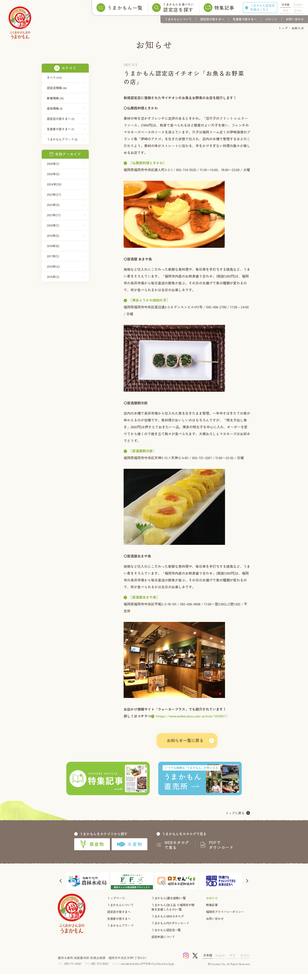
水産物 (129, 844)
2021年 (54, 215)
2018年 (53, 246)
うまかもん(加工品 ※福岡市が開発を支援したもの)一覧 (172, 907)
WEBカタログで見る (176, 845)
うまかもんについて (178, 19)
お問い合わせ (295, 19)
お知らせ (271, 19)
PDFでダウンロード (221, 845)
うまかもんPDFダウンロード (170, 923)
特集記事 (212, 905)
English (298, 4)
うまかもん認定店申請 (262, 7)
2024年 (54, 184)
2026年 (53, 163)
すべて (54, 77)
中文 (285, 10)
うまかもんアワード (62, 139)
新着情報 (55, 98)
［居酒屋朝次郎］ (142, 450)
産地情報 (55, 108)
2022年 (53, 205)
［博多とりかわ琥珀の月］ (149, 300)
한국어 (298, 10)
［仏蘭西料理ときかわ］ (147, 162)
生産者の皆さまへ (245, 19)
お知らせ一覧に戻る (185, 740)
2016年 (53, 266)
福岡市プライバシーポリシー (225, 912)
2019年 (53, 235)
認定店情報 (57, 88)
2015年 (53, 277)
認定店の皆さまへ (212, 19)
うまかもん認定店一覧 (166, 930)
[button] (61, 880)
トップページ (116, 898)
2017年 (53, 256)
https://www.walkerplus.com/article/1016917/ (192, 716)
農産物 (92, 844)
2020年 (53, 225)
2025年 (53, 174)
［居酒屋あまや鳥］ (144, 597)
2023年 (54, 194)
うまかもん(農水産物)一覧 (168, 898)
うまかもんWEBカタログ (167, 916)
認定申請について (163, 937)
